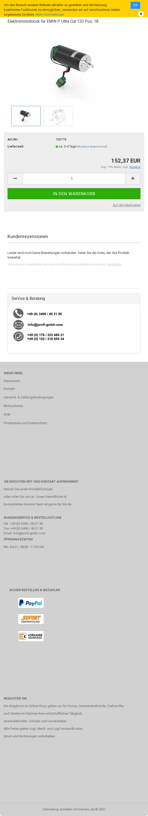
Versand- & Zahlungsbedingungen (29, 397)
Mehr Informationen (49, 14)
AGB (7, 414)
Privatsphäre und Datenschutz (25, 423)
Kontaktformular (41, 489)
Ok (135, 5)
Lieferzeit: (16, 146)
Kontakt (9, 389)
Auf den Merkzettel (126, 205)
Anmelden (114, 264)
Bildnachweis (13, 406)
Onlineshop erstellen (57, 809)
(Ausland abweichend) (92, 146)
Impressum (12, 381)
